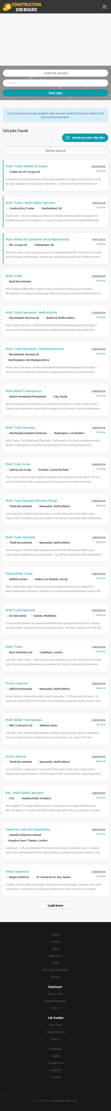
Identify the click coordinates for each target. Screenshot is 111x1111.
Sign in (55, 1008)
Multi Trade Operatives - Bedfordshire (31, 312)
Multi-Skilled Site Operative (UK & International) (37, 239)
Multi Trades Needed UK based (26, 166)
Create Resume (56, 1032)
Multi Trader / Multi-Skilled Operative (30, 202)
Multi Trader (14, 646)
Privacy (55, 977)
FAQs (55, 962)
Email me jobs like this (88, 137)
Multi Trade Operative (20, 427)
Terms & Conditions (55, 969)
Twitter (55, 1055)
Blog (55, 948)
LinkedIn (55, 1070)
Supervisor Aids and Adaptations (28, 829)
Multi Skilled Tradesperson (23, 391)
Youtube (55, 1077)
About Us (55, 955)
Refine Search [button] (55, 150)
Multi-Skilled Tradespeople (23, 719)
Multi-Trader (14, 275)
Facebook (55, 1048)
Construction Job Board (63, 1100)
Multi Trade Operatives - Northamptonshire (35, 348)
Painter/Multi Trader (19, 573)
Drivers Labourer (17, 683)
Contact (55, 941)
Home (55, 934)
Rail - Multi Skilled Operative (24, 792)
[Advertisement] (55, 39)
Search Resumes (56, 1000)
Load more (55, 905)
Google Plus (56, 1063)
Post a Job (55, 993)
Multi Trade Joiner (18, 464)
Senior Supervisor (17, 871)
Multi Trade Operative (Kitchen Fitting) (31, 500)
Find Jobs (55, 93)
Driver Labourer (16, 756)
